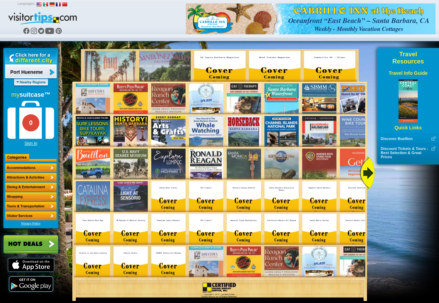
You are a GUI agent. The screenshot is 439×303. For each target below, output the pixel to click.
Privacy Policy (30, 223)
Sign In (30, 143)
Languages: (26, 3)
